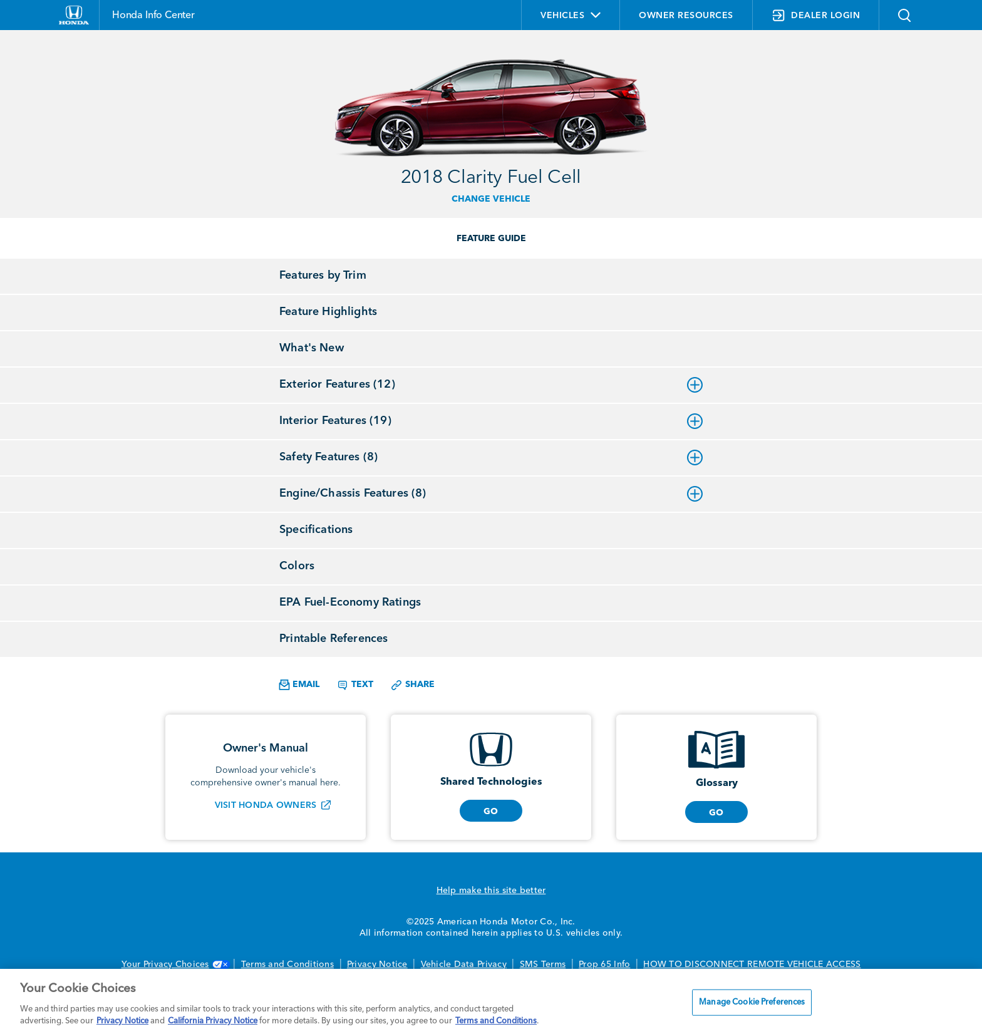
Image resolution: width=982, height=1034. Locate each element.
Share (412, 685)
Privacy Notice (377, 964)
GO (491, 811)
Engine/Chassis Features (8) (491, 493)
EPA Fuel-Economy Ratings (350, 602)
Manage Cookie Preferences (752, 1002)
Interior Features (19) (491, 421)
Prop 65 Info (604, 964)
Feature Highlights (328, 312)
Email (299, 685)
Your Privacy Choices (174, 964)
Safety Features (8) (491, 457)
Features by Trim (322, 275)
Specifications (316, 529)
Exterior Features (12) (491, 384)
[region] (491, 1001)
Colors (296, 566)
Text (354, 685)
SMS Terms (543, 964)
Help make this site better (491, 890)
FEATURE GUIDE (491, 238)
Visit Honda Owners (266, 805)
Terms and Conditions (287, 964)
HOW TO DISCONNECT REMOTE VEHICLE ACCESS (752, 964)
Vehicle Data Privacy (464, 964)
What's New (311, 348)
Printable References (333, 638)
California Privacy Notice (212, 1021)
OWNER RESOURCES (686, 15)
